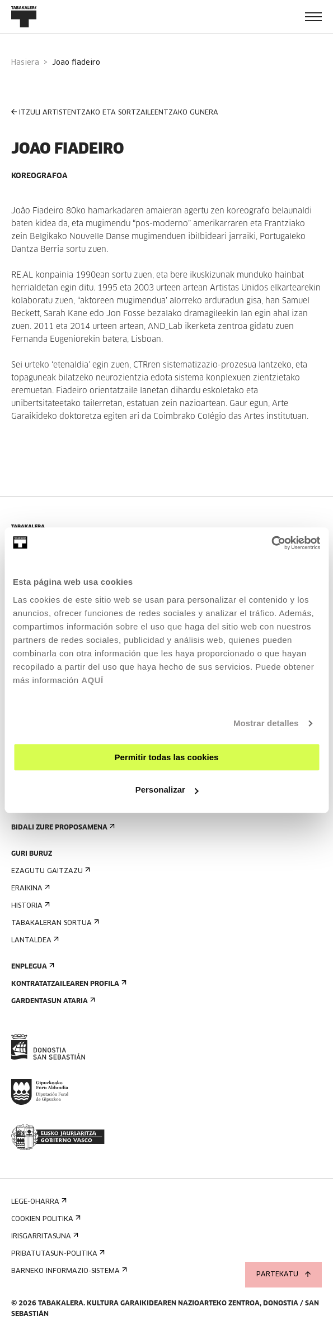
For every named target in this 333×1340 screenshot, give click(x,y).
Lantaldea (34, 940)
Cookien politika (44, 1219)
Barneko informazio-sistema (68, 1271)
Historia (29, 905)
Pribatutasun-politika (56, 1253)
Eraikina (29, 888)
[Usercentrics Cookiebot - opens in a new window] (271, 543)
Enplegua (31, 966)
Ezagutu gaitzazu (49, 871)
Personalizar (167, 789)
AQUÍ (92, 680)
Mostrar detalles (266, 723)
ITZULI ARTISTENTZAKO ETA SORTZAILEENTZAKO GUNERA (114, 112)
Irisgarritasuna (43, 1236)
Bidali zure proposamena (61, 827)
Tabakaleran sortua (54, 923)
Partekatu (283, 1274)
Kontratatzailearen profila (67, 984)
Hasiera (25, 62)
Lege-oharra (37, 1201)
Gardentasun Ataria (52, 1001)
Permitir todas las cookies (167, 757)
